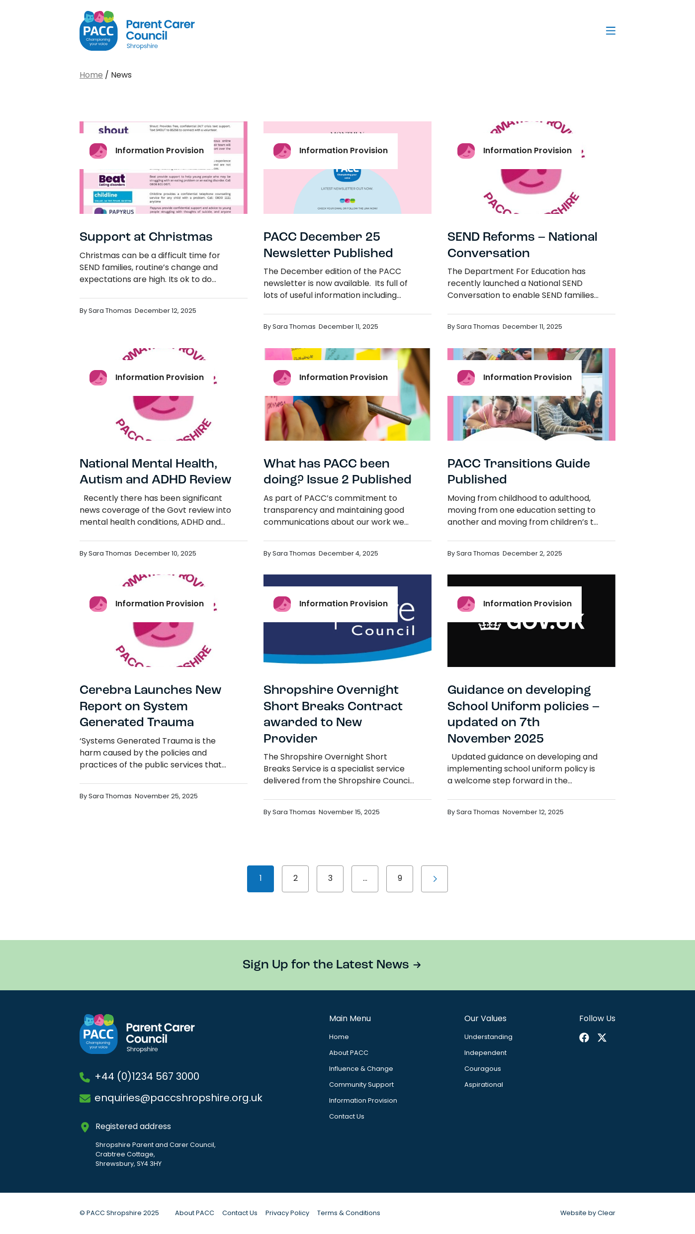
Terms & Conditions (348, 1213)
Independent (485, 1053)
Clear (606, 1213)
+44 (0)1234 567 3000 (146, 1077)
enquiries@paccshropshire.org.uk (178, 1099)
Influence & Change (361, 1069)
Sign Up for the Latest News (326, 965)
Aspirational (483, 1085)
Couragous (482, 1069)
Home (91, 76)
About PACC (348, 1053)
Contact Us (346, 1117)
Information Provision (363, 1101)
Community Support (361, 1085)
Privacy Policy (287, 1213)
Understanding (488, 1037)
